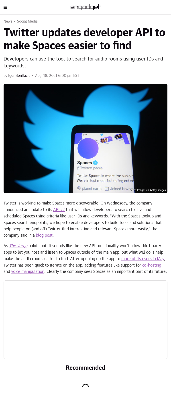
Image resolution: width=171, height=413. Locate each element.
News (8, 21)
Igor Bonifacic (19, 75)
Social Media (27, 21)
